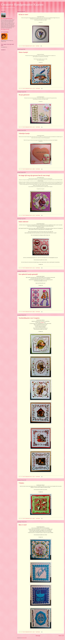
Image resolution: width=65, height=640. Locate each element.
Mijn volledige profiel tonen (5, 29)
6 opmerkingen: (37, 215)
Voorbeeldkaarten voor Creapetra (29, 318)
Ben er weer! (23, 525)
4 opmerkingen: (37, 88)
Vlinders (21, 483)
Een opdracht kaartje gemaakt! (28, 274)
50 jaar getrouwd (24, 95)
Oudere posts (61, 635)
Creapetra (42, 322)
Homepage (38, 635)
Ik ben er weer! (23, 14)
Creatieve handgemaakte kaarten (7, 18)
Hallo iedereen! (23, 221)
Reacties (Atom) (24, 637)
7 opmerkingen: (37, 518)
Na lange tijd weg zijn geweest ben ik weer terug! (34, 175)
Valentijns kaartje (24, 133)
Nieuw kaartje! (23, 52)
